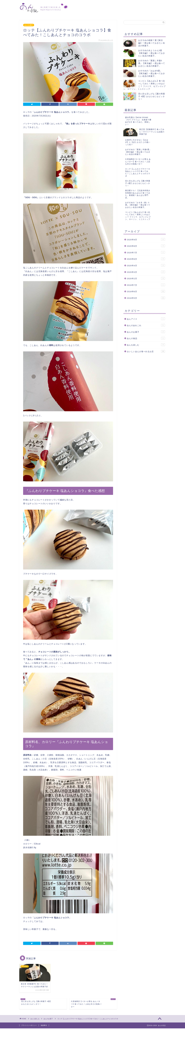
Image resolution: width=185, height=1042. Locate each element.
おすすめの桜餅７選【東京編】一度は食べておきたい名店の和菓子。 (151, 43)
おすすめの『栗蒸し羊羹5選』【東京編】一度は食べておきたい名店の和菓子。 (151, 63)
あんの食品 (146, 372)
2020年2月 (146, 312)
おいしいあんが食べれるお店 (146, 385)
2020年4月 (146, 299)
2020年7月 (146, 286)
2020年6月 (146, 293)
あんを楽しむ (146, 379)
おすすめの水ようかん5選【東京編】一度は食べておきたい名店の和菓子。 (151, 53)
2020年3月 (146, 306)
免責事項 (44, 1025)
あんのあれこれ (146, 359)
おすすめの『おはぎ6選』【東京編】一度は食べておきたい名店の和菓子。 (151, 73)
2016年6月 (146, 325)
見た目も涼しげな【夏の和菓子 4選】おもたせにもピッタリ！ (151, 96)
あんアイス (146, 353)
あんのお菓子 (28, 25)
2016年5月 (146, 332)
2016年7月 (146, 319)
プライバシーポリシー (29, 1025)
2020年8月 (146, 280)
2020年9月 (146, 273)
